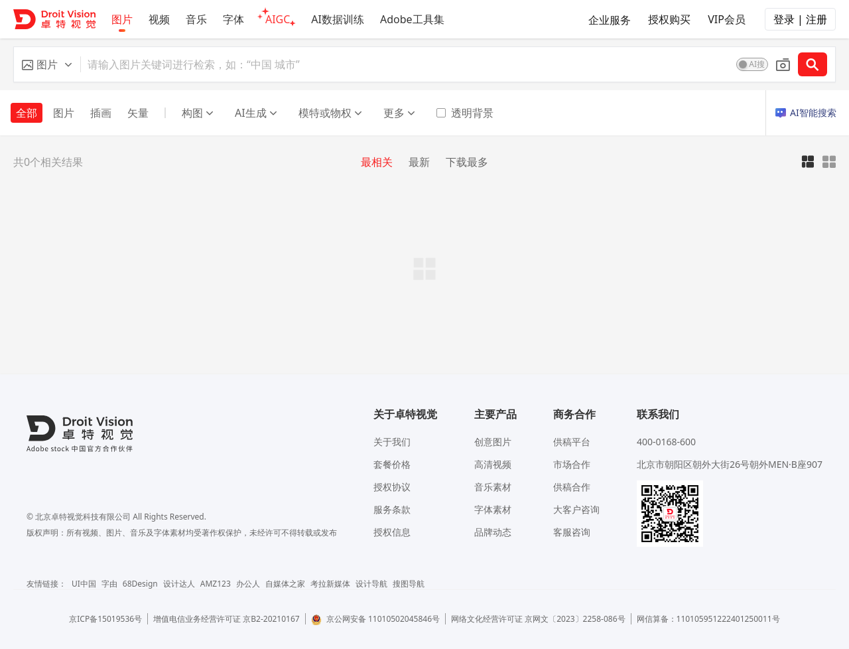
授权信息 (392, 532)
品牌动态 (492, 532)
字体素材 (492, 509)
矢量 (138, 113)
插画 (100, 113)
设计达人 (179, 583)
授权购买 (669, 19)
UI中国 (84, 583)
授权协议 (392, 486)
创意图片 (492, 441)
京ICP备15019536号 (105, 618)
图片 (63, 113)
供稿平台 (571, 441)
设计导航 (371, 583)
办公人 (248, 583)
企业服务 (609, 20)
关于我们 (392, 441)
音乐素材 (492, 486)
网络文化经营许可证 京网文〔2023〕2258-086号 (538, 618)
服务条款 (392, 509)
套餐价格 (392, 464)
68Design (140, 583)
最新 (419, 162)
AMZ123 (215, 583)
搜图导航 (408, 583)
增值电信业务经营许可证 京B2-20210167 (226, 618)
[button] (47, 64)
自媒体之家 (285, 583)
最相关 (377, 162)
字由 (109, 583)
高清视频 (492, 464)
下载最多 (467, 162)
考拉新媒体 (330, 583)
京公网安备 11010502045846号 (375, 618)
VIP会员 (727, 19)
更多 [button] (399, 113)
